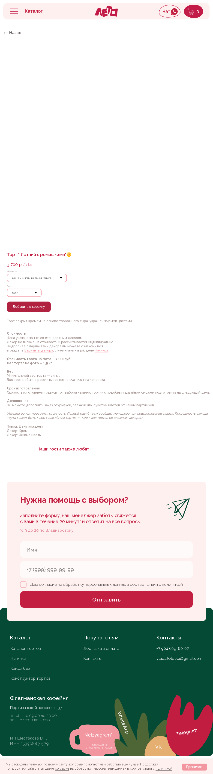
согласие (62, 768)
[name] (106, 549)
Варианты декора (38, 350)
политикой (164, 768)
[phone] (106, 569)
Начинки (101, 350)
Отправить (106, 599)
